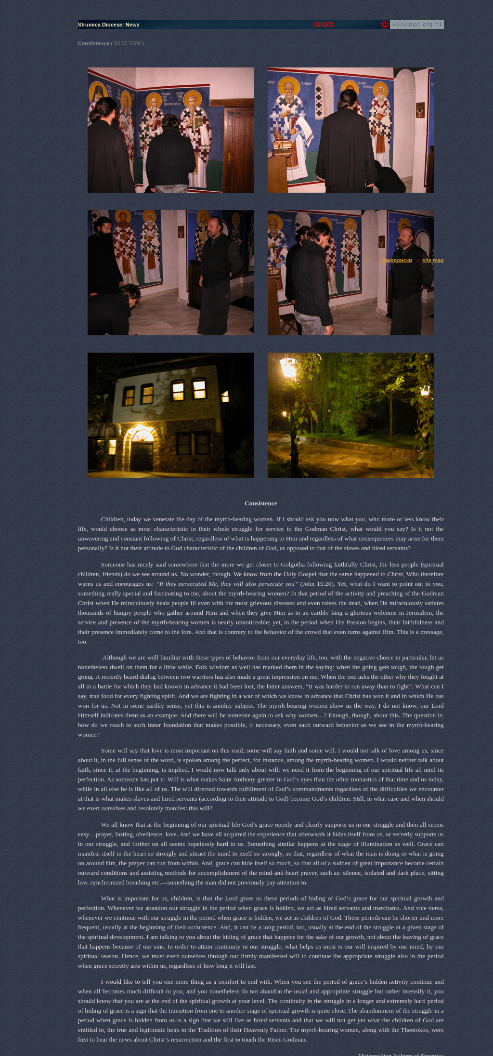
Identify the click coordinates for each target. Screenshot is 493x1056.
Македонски (396, 260)
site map (433, 260)
